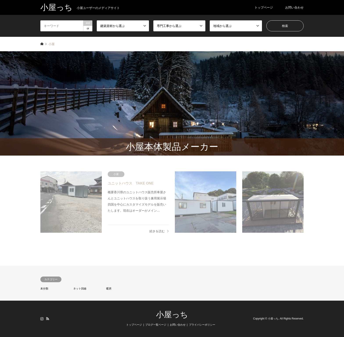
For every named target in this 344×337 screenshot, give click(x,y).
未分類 (44, 288)
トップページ (263, 7)
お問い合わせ (294, 7)
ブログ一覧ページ (155, 324)
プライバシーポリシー (202, 324)
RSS (47, 318)
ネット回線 (79, 288)
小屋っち (172, 314)
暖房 (108, 288)
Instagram (41, 318)
